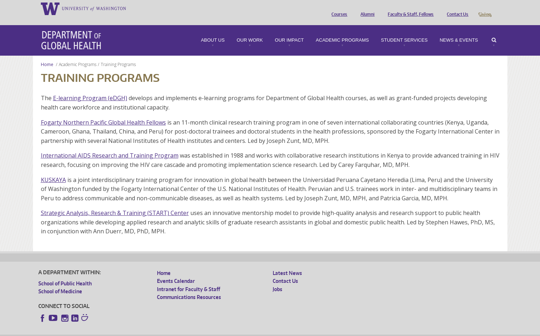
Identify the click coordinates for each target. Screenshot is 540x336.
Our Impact (289, 30)
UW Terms (162, 330)
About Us (213, 30)
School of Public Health (65, 273)
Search (494, 30)
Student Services (404, 30)
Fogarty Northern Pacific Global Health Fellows (103, 112)
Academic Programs (342, 30)
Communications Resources (189, 287)
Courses (337, 8)
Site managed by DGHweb (205, 330)
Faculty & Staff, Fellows (409, 8)
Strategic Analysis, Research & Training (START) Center (115, 203)
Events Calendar (176, 271)
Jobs (277, 279)
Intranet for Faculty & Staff (188, 279)
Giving (484, 8)
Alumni (366, 8)
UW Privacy (133, 330)
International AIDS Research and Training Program (109, 145)
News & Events (459, 30)
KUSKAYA (53, 170)
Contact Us (456, 8)
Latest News (287, 263)
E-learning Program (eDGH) (90, 88)
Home (47, 54)
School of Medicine (60, 281)
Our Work (249, 30)
